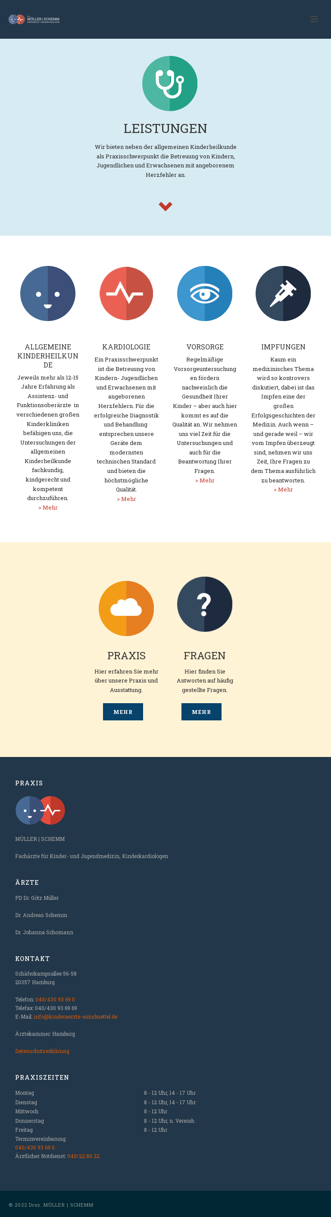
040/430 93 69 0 (55, 999)
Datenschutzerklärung (42, 1050)
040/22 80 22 (83, 1155)
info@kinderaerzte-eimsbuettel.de (75, 1016)
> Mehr (48, 507)
